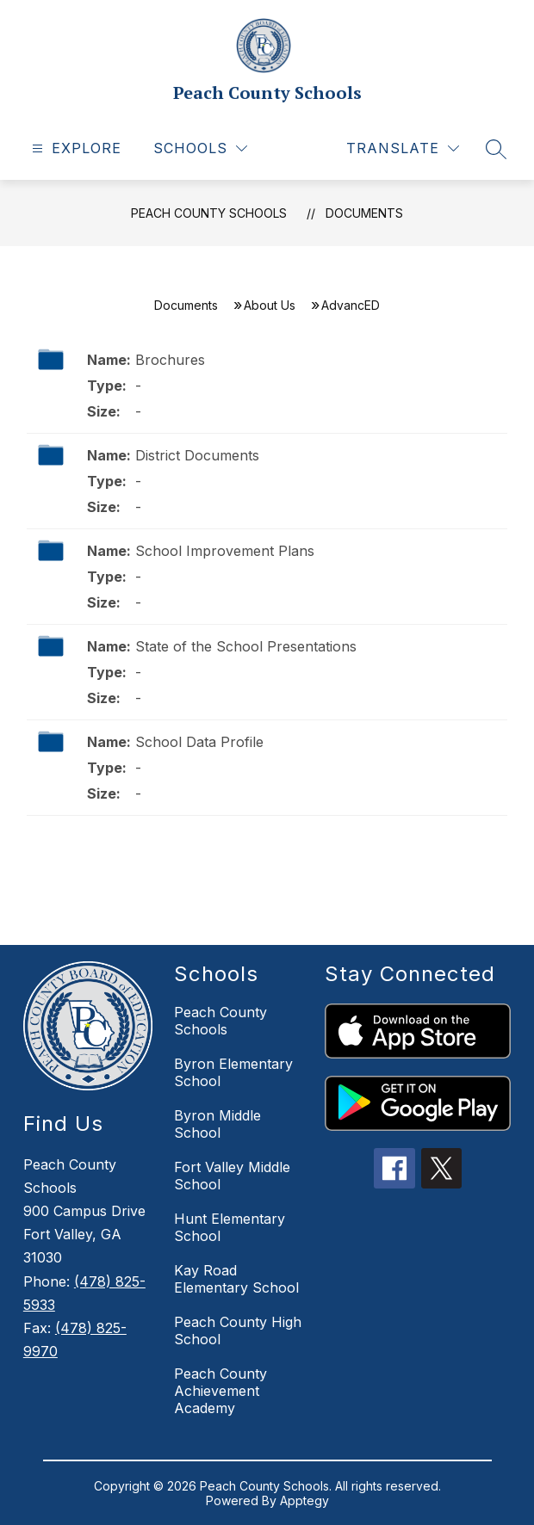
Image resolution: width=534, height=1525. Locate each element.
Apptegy (304, 1500)
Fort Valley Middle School (232, 1175)
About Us (269, 305)
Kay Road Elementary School (236, 1279)
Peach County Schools (209, 213)
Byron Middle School (217, 1124)
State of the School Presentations (246, 646)
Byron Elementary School (233, 1072)
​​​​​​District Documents (197, 455)
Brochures (170, 359)
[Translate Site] (402, 148)
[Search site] (496, 149)
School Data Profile (199, 741)
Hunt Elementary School (229, 1227)
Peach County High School (237, 1330)
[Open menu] (74, 148)
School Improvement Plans (224, 550)
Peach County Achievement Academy (220, 1391)
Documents (364, 213)
